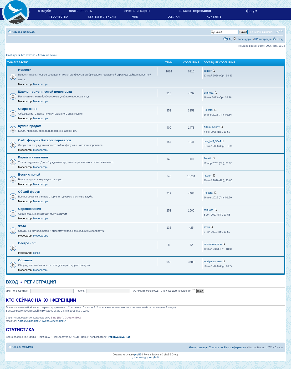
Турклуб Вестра (17, 62)
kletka (36, 252)
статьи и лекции (102, 16)
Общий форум (29, 191)
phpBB (138, 354)
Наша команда (198, 347)
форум (251, 10)
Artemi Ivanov (212, 127)
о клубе (44, 10)
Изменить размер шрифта (279, 32)
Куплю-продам (29, 126)
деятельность (80, 10)
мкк (135, 16)
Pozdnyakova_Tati (119, 336)
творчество (58, 16)
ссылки (174, 16)
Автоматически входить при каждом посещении (164, 290)
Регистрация (263, 39)
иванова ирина (213, 244)
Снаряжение (27, 109)
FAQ (229, 39)
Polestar (208, 109)
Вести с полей (29, 174)
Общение (25, 260)
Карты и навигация (33, 157)
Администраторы (29, 320)
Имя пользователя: (17, 290)
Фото (22, 226)
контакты (214, 16)
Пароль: (80, 290)
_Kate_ (208, 175)
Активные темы (47, 55)
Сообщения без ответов (20, 55)
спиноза (209, 92)
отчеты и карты (137, 10)
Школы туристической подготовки (45, 91)
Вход (280, 39)
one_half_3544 (212, 141)
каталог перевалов (195, 10)
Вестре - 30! (27, 243)
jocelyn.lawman (213, 261)
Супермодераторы (54, 320)
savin (207, 227)
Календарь (244, 39)
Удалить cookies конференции (227, 347)
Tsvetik (208, 158)
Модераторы (41, 84)
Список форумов (23, 31)
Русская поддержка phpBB (145, 357)
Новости (24, 69)
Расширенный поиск (260, 31)
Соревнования (29, 209)
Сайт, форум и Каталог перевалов (44, 140)
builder (208, 70)
